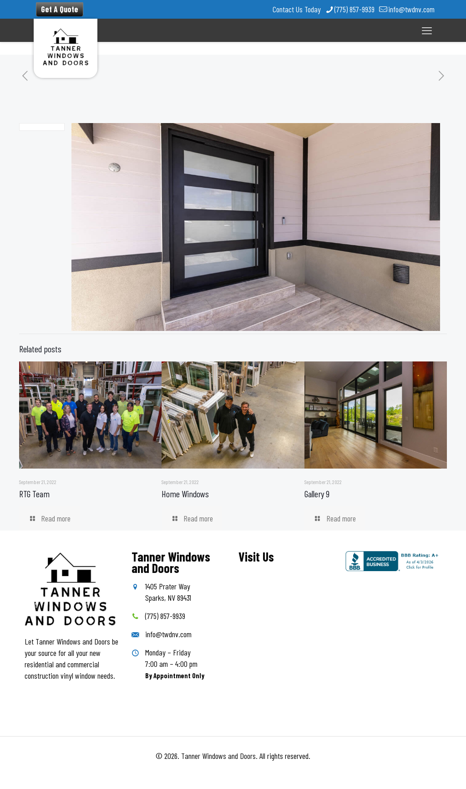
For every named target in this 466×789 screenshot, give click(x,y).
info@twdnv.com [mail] (411, 9)
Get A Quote (59, 9)
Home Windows (185, 493)
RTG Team (34, 493)
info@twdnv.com (168, 634)
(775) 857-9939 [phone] (354, 9)
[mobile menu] (427, 30)
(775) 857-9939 (165, 616)
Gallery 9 (316, 493)
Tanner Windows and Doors (218, 756)
